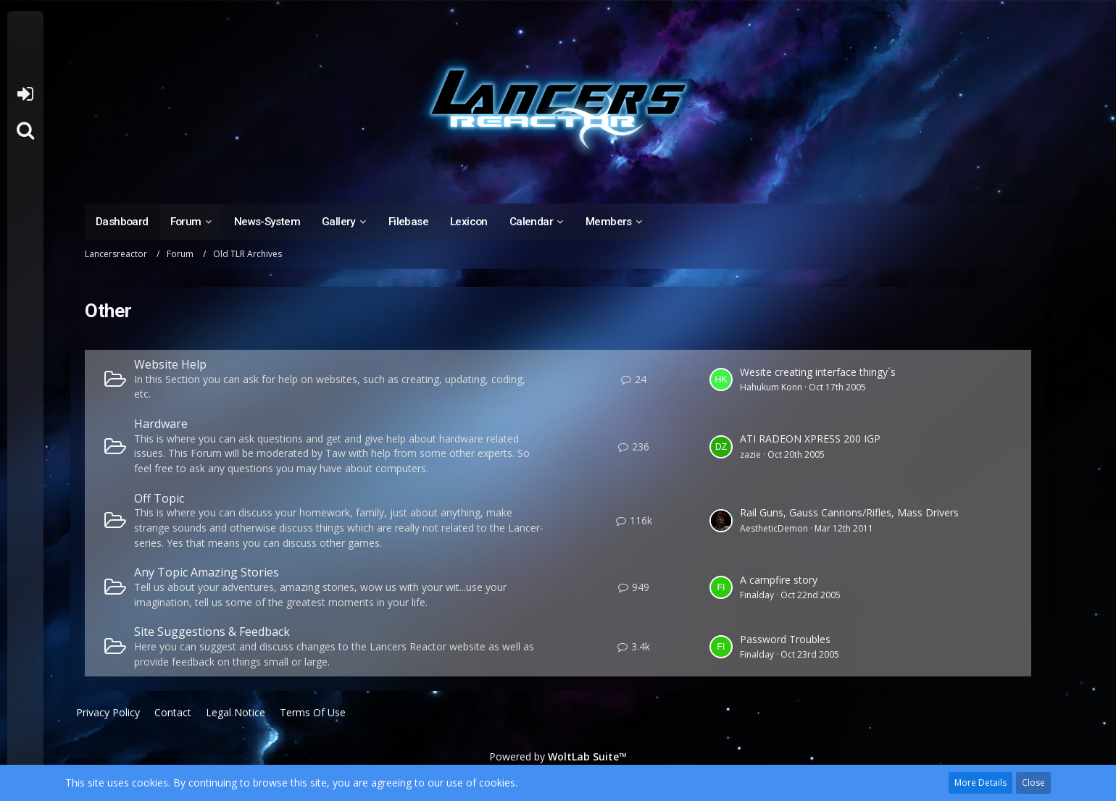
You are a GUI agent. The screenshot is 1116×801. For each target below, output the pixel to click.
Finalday (757, 595)
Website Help (170, 364)
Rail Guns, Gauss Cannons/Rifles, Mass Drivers (849, 512)
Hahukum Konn (771, 387)
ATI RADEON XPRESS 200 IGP (810, 438)
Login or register (25, 94)
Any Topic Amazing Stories (206, 572)
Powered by (558, 756)
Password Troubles (785, 639)
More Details (980, 782)
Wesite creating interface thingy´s (818, 372)
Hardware (161, 424)
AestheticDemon (774, 528)
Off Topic (159, 498)
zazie (750, 454)
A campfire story (778, 580)
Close (1033, 782)
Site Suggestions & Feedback (212, 631)
